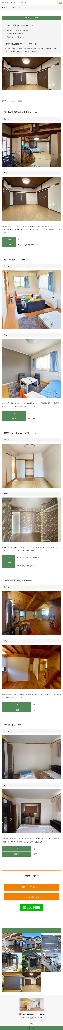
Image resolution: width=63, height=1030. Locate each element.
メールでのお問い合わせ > (32, 897)
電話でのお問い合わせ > (31, 887)
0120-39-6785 (33, 1020)
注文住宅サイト (31, 1024)
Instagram (33, 1027)
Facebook (29, 1027)
